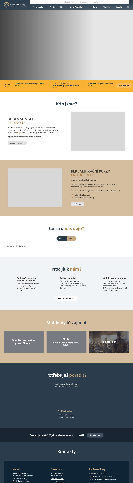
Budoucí (62, 239)
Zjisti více (77, 204)
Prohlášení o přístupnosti (98, 474)
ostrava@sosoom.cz (122, 2)
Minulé (71, 239)
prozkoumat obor (17, 143)
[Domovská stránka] (17, 6)
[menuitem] (49, 9)
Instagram (65, 2)
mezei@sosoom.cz (66, 415)
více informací (94, 435)
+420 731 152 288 (109, 2)
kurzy (18, 132)
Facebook (60, 2)
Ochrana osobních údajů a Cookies (101, 477)
